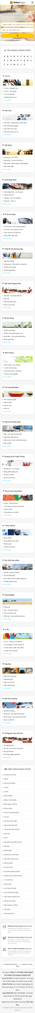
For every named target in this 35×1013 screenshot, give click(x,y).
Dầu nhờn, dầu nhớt (11, 235)
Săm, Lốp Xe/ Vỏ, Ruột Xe (12, 232)
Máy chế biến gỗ (9, 685)
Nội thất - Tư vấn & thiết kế (12, 296)
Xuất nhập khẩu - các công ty (13, 192)
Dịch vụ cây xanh (9, 305)
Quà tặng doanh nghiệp (12, 871)
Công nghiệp (8, 796)
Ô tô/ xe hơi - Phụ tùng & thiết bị (15, 226)
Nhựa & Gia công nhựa (13, 491)
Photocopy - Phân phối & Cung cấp (15, 264)
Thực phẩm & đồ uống (11, 892)
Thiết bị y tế (7, 544)
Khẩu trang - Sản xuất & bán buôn (15, 717)
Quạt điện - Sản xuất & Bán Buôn (14, 336)
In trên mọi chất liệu (11, 651)
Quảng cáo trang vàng (20, 937)
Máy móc (8, 664)
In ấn (7, 629)
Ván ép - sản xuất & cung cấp (13, 748)
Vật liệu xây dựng (9, 901)
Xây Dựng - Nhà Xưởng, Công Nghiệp (16, 163)
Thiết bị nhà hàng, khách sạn (13, 333)
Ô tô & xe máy (10, 214)
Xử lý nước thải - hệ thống (12, 371)
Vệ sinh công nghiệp (11, 374)
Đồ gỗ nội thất (8, 751)
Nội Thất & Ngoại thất (13, 284)
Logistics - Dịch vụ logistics (12, 198)
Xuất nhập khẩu (10, 180)
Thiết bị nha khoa (9, 547)
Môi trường (9, 353)
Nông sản (7, 607)
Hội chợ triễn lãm (9, 478)
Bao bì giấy (7, 443)
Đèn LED (6, 299)
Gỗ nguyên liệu (9, 745)
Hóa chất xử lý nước (10, 129)
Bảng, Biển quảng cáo (11, 472)
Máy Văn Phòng (9, 261)
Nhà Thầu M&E (9, 166)
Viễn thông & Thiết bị (11, 905)
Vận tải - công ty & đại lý (12, 572)
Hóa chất (8, 111)
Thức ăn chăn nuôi (10, 613)
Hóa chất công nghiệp (11, 126)
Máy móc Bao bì (9, 682)
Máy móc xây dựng (10, 676)
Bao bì (6, 779)
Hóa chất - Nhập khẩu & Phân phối (15, 123)
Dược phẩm (7, 538)
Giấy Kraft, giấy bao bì (11, 437)
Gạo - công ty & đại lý (11, 610)
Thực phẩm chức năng (11, 541)
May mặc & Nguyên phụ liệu (13, 842)
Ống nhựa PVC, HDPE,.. (11, 512)
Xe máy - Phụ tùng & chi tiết (13, 229)
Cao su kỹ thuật (9, 94)
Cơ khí (6, 791)
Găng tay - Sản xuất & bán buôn (14, 714)
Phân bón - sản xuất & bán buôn (14, 616)
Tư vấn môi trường (10, 368)
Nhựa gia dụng (9, 339)
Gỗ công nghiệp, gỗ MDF (12, 754)
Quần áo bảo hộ (9, 720)
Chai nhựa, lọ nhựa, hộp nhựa (14, 506)
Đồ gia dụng (9, 318)
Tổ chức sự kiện (9, 475)
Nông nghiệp (9, 595)
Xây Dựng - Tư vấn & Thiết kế (13, 160)
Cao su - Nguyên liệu (11, 88)
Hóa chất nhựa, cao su (11, 132)
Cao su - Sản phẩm (10, 91)
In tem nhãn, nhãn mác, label (14, 647)
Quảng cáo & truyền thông (15, 456)
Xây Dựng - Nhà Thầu (11, 157)
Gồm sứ (6, 408)
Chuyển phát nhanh (10, 581)
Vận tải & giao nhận (12, 560)
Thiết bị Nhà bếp (9, 330)
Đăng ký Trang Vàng (11, 964)
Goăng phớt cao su (10, 97)
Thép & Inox (7, 884)
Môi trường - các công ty (12, 365)
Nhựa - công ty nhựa (11, 503)
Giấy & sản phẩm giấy (12, 422)
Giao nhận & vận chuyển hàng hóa (15, 578)
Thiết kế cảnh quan (10, 302)
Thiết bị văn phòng (10, 267)
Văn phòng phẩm (9, 270)
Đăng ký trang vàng (20, 926)
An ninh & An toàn (10, 775)
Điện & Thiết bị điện (10, 800)
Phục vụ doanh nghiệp (11, 812)
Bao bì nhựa (8, 509)
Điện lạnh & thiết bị (10, 804)
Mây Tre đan (8, 402)
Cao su (7, 76)
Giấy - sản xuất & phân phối (13, 434)
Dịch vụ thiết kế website (19, 949)
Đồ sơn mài (7, 405)
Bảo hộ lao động (11, 699)
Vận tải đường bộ (9, 575)
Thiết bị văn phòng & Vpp (14, 249)
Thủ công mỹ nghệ (11, 387)
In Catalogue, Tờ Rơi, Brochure (14, 645)
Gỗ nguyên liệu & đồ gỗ (13, 733)
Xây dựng (8, 145)
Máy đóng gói (8, 679)
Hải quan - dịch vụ (10, 201)
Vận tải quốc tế (9, 195)
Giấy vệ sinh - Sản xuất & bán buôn (15, 440)
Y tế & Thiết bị (10, 526)
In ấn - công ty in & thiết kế (13, 641)
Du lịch (6, 817)
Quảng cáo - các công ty (12, 469)
